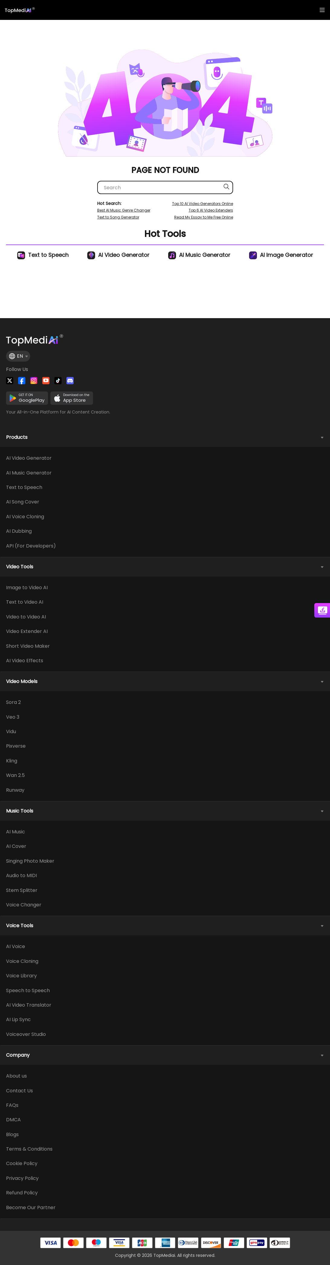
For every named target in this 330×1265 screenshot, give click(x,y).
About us (16, 1076)
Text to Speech (43, 255)
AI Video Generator (118, 255)
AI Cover (16, 846)
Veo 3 (12, 717)
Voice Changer (23, 905)
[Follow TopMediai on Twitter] (9, 380)
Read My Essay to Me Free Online (203, 217)
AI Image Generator (281, 255)
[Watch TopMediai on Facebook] (21, 380)
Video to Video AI (26, 617)
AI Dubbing (19, 531)
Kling (11, 761)
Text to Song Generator (118, 217)
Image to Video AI (27, 587)
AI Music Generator (199, 255)
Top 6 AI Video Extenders (211, 210)
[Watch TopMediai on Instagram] (33, 380)
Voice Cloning (22, 961)
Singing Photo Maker (30, 861)
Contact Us (19, 1091)
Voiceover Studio (26, 1034)
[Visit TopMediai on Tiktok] (58, 380)
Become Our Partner (31, 1207)
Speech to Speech (28, 990)
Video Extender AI (27, 631)
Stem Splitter (21, 890)
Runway (15, 790)
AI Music (15, 832)
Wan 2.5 (15, 775)
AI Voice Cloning (25, 516)
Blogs (12, 1134)
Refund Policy (22, 1193)
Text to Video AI (24, 602)
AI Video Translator (28, 1005)
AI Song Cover (22, 502)
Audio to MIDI (21, 875)
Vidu (11, 731)
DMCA (13, 1119)
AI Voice (15, 946)
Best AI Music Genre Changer (123, 210)
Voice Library (21, 976)
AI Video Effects (24, 660)
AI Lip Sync (18, 1019)
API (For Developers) (31, 546)
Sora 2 (13, 702)
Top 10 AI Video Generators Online (202, 203)
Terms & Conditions (29, 1149)
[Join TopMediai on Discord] (70, 380)
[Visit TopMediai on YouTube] (46, 380)
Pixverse (16, 746)
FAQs (12, 1105)
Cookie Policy (21, 1163)
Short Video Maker (28, 646)
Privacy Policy (22, 1178)
